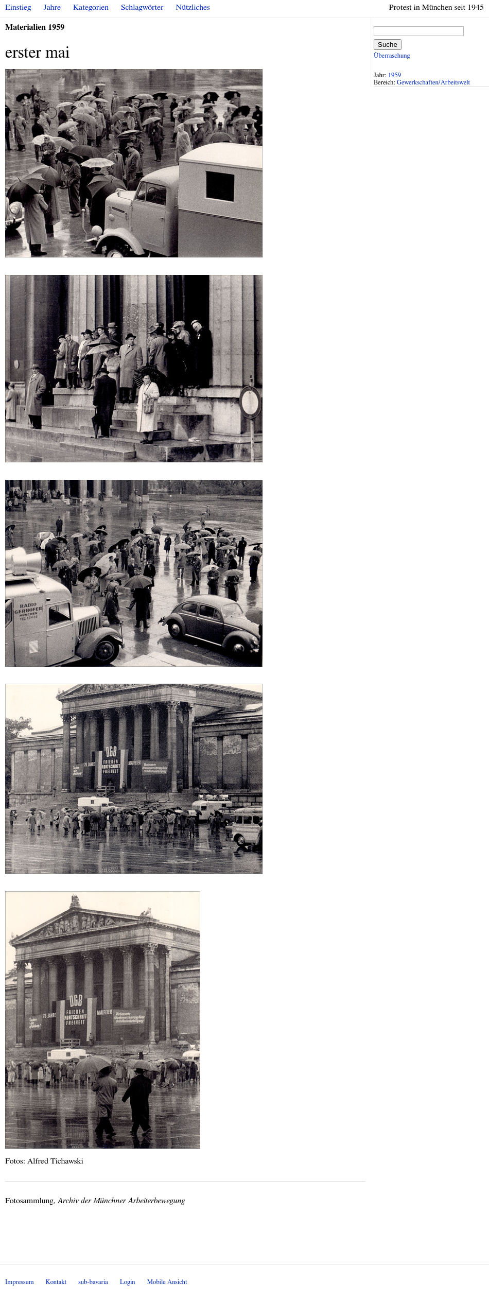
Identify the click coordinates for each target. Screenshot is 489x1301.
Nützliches (193, 7)
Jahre (52, 7)
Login (127, 1282)
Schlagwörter (142, 7)
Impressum (19, 1282)
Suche (387, 44)
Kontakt (56, 1282)
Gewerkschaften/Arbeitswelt (433, 82)
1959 (394, 75)
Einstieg (18, 7)
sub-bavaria (93, 1282)
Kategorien (91, 7)
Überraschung (392, 56)
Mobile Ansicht (167, 1282)
